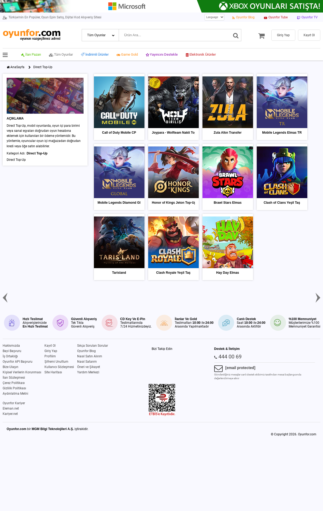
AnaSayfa (17, 67)
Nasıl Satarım (87, 361)
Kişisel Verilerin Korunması (22, 372)
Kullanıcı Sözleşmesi (59, 367)
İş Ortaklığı (10, 356)
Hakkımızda (11, 346)
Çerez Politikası (14, 383)
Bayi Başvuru (12, 351)
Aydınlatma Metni (15, 393)
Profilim (50, 356)
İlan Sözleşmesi (14, 377)
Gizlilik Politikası (14, 388)
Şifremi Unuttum (56, 361)
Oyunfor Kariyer (14, 403)
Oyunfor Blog (86, 351)
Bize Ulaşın (10, 367)
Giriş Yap (50, 351)
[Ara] (235, 35)
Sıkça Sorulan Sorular (92, 346)
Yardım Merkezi (88, 372)
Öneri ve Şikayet (88, 367)
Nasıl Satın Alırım (89, 356)
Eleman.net (11, 408)
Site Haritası (53, 372)
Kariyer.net (10, 414)
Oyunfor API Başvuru (17, 361)
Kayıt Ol (50, 346)
